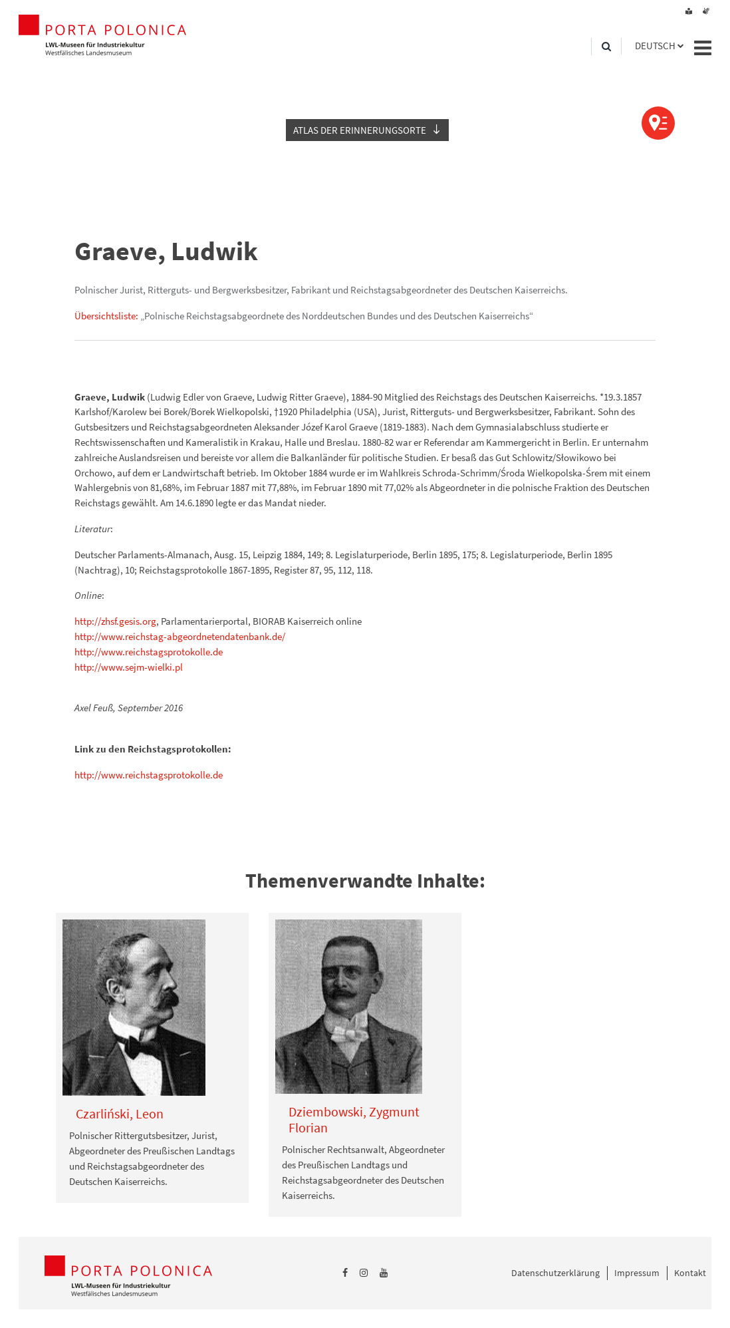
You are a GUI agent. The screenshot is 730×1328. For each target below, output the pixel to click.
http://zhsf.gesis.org (115, 621)
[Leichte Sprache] (688, 12)
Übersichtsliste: (106, 315)
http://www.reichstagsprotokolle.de (148, 651)
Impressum (637, 1273)
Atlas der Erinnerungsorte (359, 130)
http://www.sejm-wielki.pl (128, 667)
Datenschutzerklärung (555, 1273)
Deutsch (655, 45)
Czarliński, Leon (120, 1113)
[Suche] (606, 47)
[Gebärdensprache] (706, 12)
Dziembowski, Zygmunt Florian (354, 1119)
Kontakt (690, 1273)
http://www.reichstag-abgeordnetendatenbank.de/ (179, 636)
